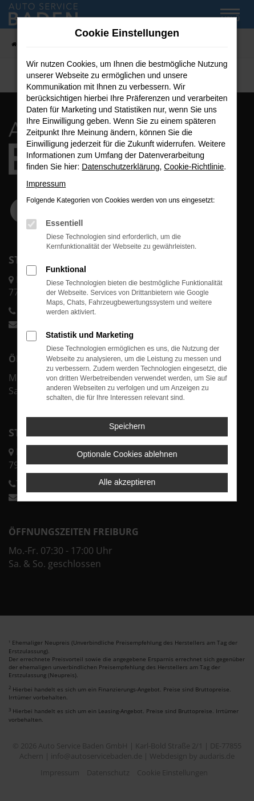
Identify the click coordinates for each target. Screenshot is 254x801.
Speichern (127, 426)
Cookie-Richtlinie (194, 166)
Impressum (46, 183)
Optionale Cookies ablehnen (127, 454)
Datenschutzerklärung (120, 166)
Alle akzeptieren (127, 482)
